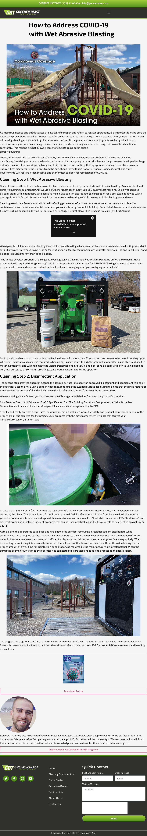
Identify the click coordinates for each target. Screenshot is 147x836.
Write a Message (90, 784)
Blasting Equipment (61, 774)
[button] (108, 12)
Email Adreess (122, 773)
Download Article (73, 691)
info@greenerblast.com (95, 3)
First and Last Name (92, 773)
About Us (55, 798)
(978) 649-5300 (71, 3)
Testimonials (56, 791)
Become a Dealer (58, 786)
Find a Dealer (56, 780)
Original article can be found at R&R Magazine (73, 749)
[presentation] (105, 808)
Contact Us (55, 803)
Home (52, 768)
